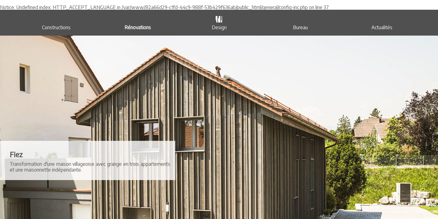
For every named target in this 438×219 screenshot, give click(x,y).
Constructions (56, 27)
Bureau (300, 27)
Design (219, 27)
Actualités (381, 27)
